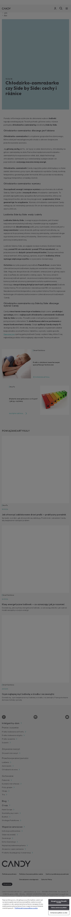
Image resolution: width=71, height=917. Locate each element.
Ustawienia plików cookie (58, 913)
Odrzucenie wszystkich (59, 907)
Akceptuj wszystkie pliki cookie (59, 901)
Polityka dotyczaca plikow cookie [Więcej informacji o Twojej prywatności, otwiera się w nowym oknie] (26, 908)
